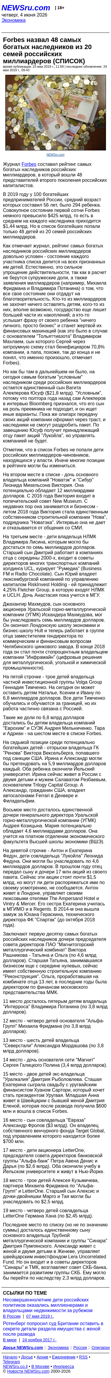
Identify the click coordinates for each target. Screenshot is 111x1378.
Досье (27, 1357)
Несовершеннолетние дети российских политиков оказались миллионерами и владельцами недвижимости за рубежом (47, 1305)
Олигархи (100, 1347)
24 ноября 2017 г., (39, 1340)
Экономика (13, 20)
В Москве (40, 1366)
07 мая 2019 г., (40, 1316)
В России (11, 1316)
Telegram (11, 1361)
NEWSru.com (25, 7)
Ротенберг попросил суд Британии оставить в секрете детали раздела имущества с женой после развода (53, 1329)
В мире (10, 1340)
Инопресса (63, 1366)
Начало (10, 1357)
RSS (83, 1357)
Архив (42, 1357)
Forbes (29, 164)
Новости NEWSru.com (28, 1371)
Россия (80, 1347)
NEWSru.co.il (15, 1366)
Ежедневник (63, 1357)
